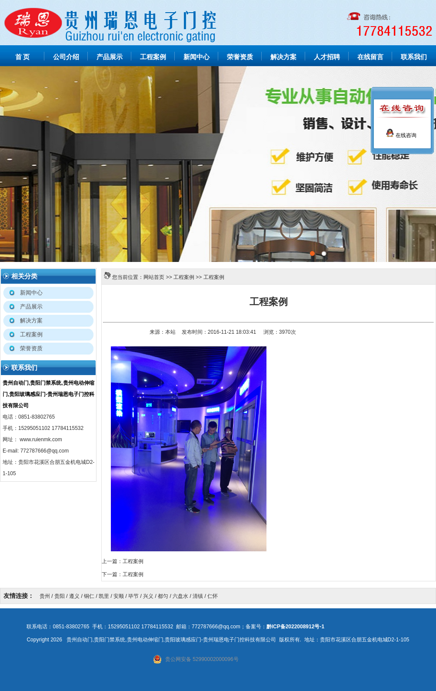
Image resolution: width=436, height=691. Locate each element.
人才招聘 (327, 57)
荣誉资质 (240, 57)
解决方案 (283, 57)
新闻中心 (196, 57)
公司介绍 (66, 57)
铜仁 (89, 596)
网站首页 (153, 277)
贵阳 (59, 596)
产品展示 (110, 57)
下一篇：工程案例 (122, 574)
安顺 (118, 596)
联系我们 (414, 57)
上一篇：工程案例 (122, 561)
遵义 (74, 596)
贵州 (45, 596)
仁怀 (212, 596)
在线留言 (370, 57)
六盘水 (180, 596)
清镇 (198, 596)
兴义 (148, 596)
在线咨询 (401, 135)
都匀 (163, 596)
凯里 (104, 596)
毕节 (133, 596)
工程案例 (153, 57)
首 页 (22, 57)
